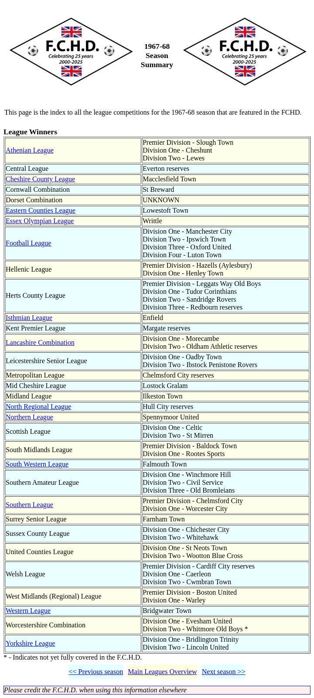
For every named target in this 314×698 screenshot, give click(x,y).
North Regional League (38, 406)
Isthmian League (29, 317)
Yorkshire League (30, 643)
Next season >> (224, 671)
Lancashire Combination (40, 342)
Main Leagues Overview (162, 671)
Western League (28, 610)
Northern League (29, 417)
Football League (28, 243)
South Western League (37, 464)
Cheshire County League (40, 179)
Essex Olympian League (40, 221)
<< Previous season (95, 671)
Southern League (29, 504)
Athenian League (30, 150)
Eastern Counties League (40, 210)
